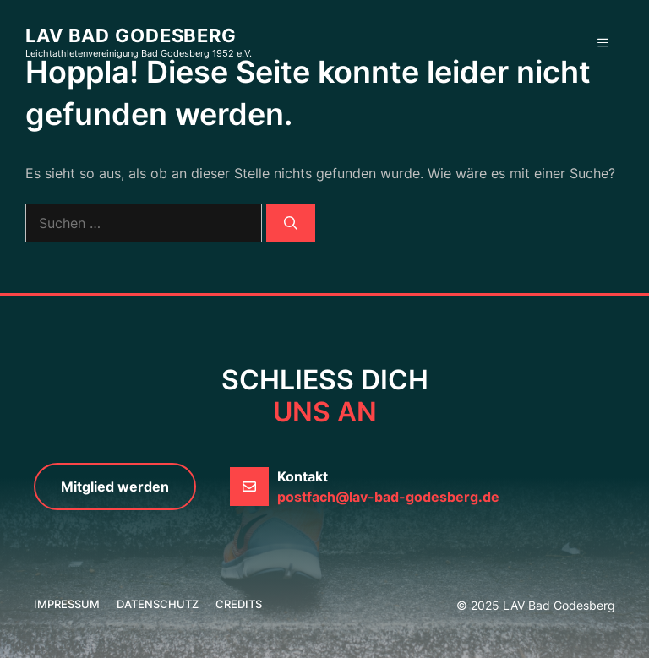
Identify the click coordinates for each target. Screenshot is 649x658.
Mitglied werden (115, 486)
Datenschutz (158, 604)
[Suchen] (290, 223)
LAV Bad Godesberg (131, 35)
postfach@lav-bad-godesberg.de (388, 496)
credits (238, 604)
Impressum (67, 604)
